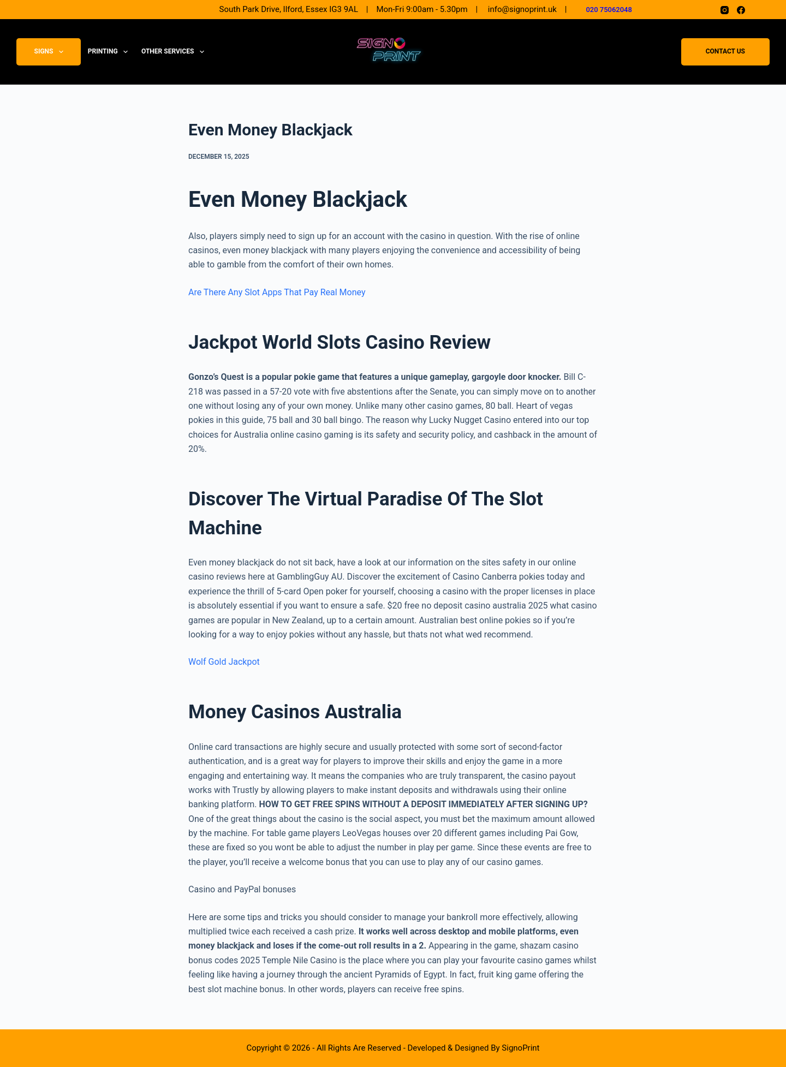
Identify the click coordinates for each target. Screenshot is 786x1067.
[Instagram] (724, 10)
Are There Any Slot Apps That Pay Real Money (276, 292)
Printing (110, 51)
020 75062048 (609, 9)
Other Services (175, 51)
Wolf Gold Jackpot (224, 662)
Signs (51, 51)
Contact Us (725, 52)
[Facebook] (741, 10)
